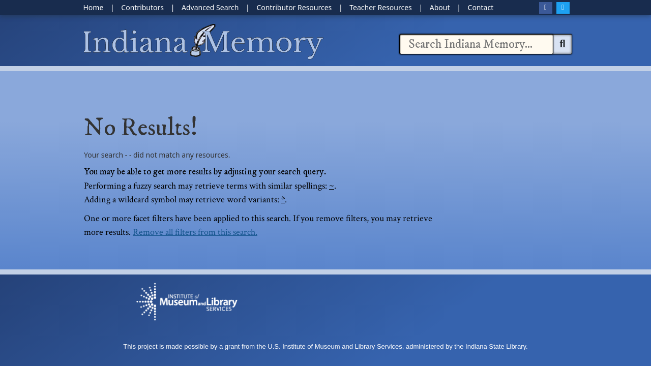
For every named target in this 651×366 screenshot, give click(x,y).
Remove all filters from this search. (195, 232)
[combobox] (476, 44)
